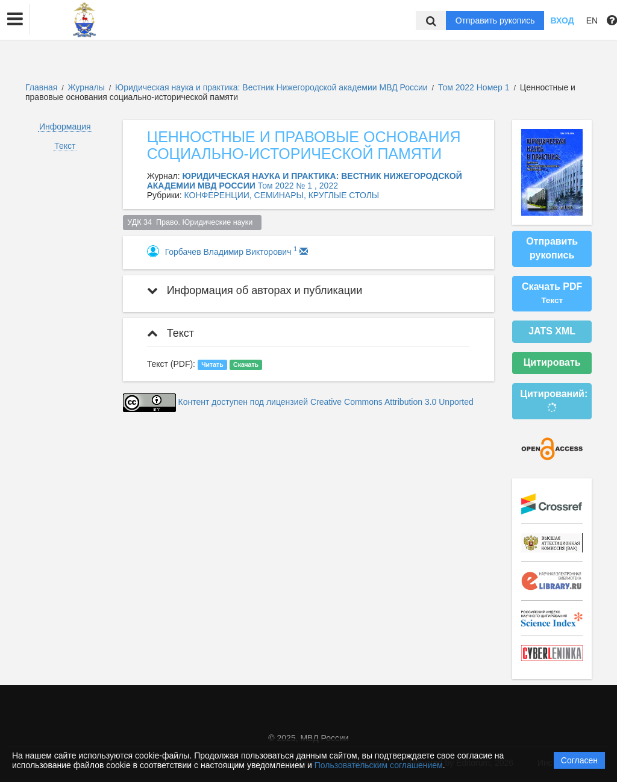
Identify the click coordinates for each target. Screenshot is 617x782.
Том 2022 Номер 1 (475, 87)
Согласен (579, 760)
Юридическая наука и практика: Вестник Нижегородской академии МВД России (272, 87)
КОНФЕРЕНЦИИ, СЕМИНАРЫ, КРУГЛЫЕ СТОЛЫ (282, 195)
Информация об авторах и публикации (255, 290)
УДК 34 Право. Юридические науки (192, 222)
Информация (65, 126)
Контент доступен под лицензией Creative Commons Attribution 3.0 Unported (326, 402)
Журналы (86, 87)
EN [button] (592, 20)
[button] (15, 19)
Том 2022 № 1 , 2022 (298, 185)
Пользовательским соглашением (379, 765)
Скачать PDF (552, 293)
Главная (41, 87)
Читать (212, 364)
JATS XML (551, 331)
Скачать (245, 364)
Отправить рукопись (495, 20)
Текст (64, 146)
